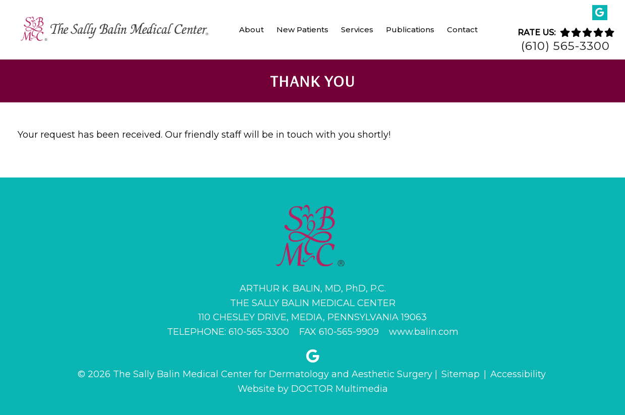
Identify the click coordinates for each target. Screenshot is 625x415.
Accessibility (518, 374)
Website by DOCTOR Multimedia (313, 388)
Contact (462, 29)
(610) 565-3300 (565, 46)
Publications (410, 29)
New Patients (302, 29)
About (251, 29)
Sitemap (460, 374)
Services (357, 29)
